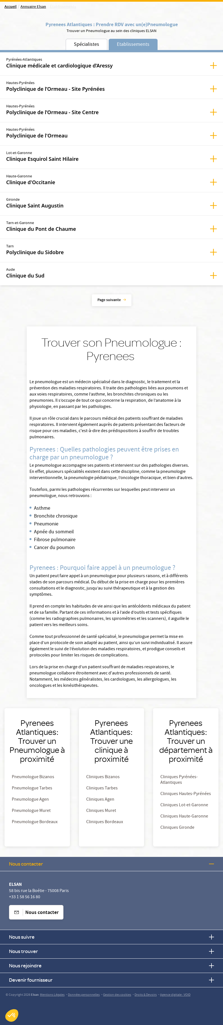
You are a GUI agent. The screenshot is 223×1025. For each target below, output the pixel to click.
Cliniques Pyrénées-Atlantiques (179, 780)
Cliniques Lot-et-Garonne (184, 805)
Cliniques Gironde (177, 828)
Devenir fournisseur (111, 980)
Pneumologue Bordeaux (35, 822)
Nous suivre (111, 937)
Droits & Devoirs (146, 995)
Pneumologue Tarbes (32, 788)
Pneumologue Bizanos (33, 777)
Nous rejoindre (111, 965)
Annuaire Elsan (33, 7)
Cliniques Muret (101, 811)
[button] (12, 1015)
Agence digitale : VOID (175, 995)
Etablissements (133, 45)
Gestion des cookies (117, 995)
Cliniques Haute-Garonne (184, 816)
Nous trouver (111, 951)
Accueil (10, 7)
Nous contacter (111, 864)
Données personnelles (84, 995)
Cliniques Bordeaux (104, 822)
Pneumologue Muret (31, 811)
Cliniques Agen (100, 799)
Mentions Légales (52, 995)
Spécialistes (86, 45)
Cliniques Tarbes (102, 788)
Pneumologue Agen (30, 799)
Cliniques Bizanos (103, 777)
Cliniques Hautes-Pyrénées (185, 794)
